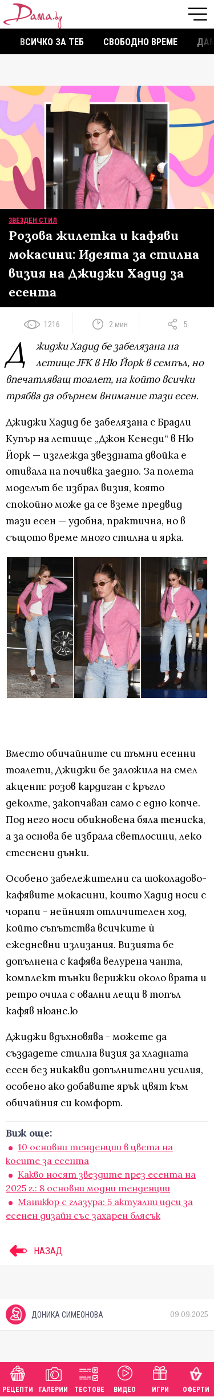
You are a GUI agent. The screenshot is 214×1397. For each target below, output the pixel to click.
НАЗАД (34, 1251)
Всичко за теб (52, 42)
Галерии (53, 1378)
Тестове (89, 1378)
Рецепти (17, 1378)
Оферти (196, 1378)
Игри (160, 1378)
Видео (125, 1378)
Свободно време (140, 42)
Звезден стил (33, 220)
